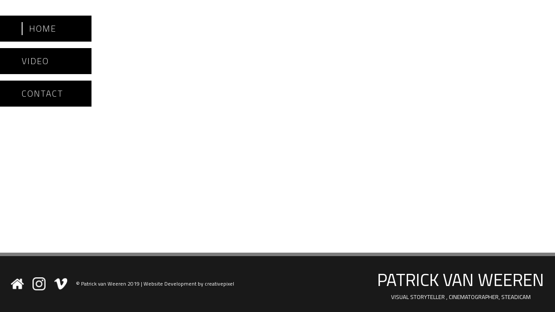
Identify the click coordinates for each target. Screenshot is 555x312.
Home (42, 28)
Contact (42, 93)
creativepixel (219, 284)
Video (35, 61)
